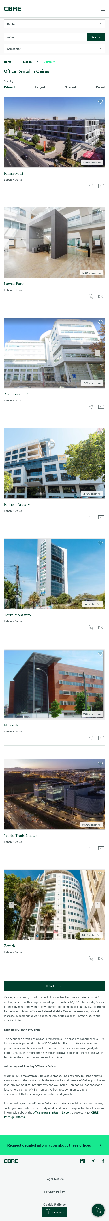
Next (97, 132)
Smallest (70, 87)
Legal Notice (54, 1179)
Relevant (9, 87)
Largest (40, 87)
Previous (11, 132)
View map (54, 1211)
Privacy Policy (54, 1192)
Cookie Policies (54, 1204)
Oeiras (48, 61)
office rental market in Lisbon (51, 1112)
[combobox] (45, 37)
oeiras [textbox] (10, 37)
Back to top (54, 986)
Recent (100, 87)
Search (95, 37)
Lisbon (27, 61)
